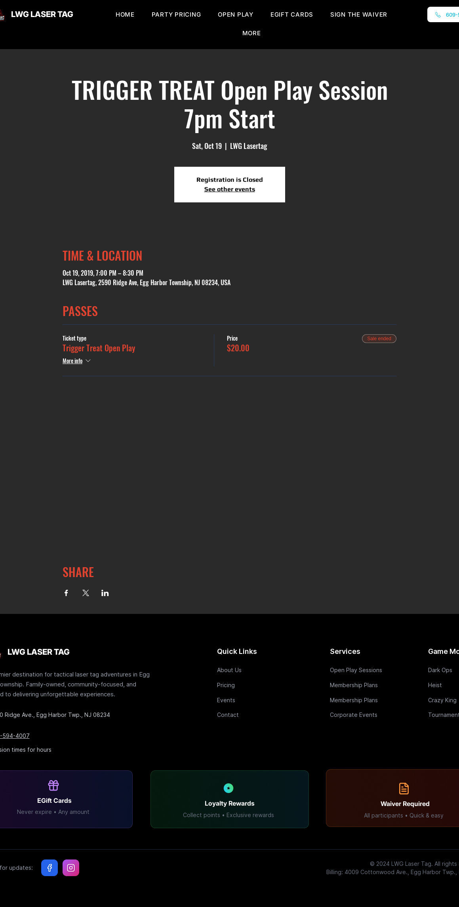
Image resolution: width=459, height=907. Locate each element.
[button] (251, 33)
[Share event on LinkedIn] (105, 593)
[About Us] (245, 670)
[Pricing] (245, 685)
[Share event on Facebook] (66, 593)
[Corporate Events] (358, 715)
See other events (229, 189)
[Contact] (245, 715)
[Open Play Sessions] (358, 670)
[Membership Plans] (358, 685)
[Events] (245, 700)
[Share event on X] (86, 593)
